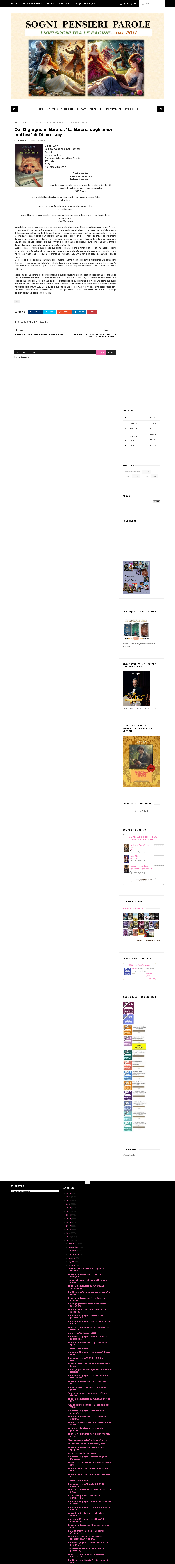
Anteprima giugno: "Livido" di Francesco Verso (87, 1511)
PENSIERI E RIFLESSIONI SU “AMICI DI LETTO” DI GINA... (89, 1205)
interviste (145, 191)
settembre (74, 969)
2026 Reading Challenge (139, 679)
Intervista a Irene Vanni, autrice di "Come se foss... (89, 1392)
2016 (68, 944)
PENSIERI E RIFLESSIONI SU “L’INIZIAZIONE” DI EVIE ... (89, 1115)
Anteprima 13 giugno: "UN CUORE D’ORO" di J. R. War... (89, 1306)
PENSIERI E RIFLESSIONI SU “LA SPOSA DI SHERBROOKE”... (86, 1002)
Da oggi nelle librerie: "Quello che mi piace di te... (89, 1328)
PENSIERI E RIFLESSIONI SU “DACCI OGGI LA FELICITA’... (87, 1455)
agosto (72, 973)
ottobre (73, 965)
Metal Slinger (135, 570)
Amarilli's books (134, 622)
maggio (73, 1528)
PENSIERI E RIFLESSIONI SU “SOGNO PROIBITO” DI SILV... (89, 1410)
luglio (71, 976)
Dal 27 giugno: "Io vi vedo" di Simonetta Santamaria (87, 1019)
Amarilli (135, 683)
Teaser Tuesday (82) (78, 1195)
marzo (72, 1536)
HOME (40, 110)
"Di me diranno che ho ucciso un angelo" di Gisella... (88, 1416)
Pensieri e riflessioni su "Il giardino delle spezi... (87, 1058)
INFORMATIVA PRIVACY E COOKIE (121, 110)
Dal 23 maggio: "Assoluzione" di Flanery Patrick (87, 1369)
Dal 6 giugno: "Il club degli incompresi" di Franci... (88, 1287)
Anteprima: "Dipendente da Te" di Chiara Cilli (89, 1292)
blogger (94, 357)
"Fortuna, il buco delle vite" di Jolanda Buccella (86, 984)
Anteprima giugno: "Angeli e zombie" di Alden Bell (87, 1517)
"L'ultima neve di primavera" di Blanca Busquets (86, 1386)
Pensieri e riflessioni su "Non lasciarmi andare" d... (86, 1229)
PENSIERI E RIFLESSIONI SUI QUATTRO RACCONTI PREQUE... (85, 1312)
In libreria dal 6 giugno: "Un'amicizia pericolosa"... (85, 1144)
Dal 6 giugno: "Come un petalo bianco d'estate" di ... (86, 1246)
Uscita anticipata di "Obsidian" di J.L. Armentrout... (86, 1211)
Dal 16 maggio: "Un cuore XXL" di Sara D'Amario (86, 1427)
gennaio (73, 1543)
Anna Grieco (135, 585)
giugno (72, 980)
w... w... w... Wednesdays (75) (82, 1302)
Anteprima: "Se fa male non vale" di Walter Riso (89, 1282)
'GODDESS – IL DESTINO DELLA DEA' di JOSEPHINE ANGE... (85, 1422)
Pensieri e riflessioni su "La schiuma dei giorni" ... (87, 1132)
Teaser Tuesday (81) (78, 1317)
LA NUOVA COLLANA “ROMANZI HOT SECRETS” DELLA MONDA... (85, 1252)
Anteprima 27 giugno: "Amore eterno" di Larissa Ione (87, 1052)
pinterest (139, 149)
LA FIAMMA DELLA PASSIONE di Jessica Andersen (86, 1398)
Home (16, 124)
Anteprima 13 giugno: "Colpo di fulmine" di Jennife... (88, 1351)
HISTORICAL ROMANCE (33, 4)
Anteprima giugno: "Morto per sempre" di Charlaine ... (88, 1476)
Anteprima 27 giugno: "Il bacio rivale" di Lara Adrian (89, 1037)
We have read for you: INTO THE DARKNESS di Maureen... (90, 1339)
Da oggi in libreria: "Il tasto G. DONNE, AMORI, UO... (86, 1199)
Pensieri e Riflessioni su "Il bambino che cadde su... (87, 1025)
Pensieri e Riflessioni (132, 186)
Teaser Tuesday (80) (78, 1459)
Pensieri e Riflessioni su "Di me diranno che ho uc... (89, 1079)
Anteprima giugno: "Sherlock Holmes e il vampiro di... (87, 1493)
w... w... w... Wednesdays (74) (82, 1444)
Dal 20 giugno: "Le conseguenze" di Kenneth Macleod (89, 1085)
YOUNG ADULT (64, 4)
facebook (105, 357)
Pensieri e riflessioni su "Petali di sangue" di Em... (89, 1505)
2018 (68, 937)
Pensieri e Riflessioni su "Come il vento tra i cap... (89, 1334)
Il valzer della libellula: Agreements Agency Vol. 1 (141, 581)
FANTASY (51, 4)
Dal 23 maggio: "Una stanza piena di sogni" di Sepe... (89, 1345)
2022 (68, 922)
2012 (68, 1548)
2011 (68, 1551)
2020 (68, 930)
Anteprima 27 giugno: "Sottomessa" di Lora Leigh (89, 1068)
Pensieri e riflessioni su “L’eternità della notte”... (87, 1097)
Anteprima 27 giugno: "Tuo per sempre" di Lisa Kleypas (88, 1091)
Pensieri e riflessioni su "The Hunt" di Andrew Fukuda (86, 1470)
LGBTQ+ (78, 4)
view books (152, 693)
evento (127, 191)
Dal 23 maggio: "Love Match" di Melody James (87, 1103)
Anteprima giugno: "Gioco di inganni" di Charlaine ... (87, 1482)
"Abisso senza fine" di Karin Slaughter (86, 1158)
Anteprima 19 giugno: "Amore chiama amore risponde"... (89, 1217)
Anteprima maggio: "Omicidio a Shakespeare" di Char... (83, 1499)
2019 (68, 933)
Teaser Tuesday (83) (78, 1063)
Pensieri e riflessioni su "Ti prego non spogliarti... (86, 1163)
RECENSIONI (67, 110)
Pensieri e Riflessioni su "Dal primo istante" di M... (89, 1184)
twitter (139, 154)
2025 (68, 911)
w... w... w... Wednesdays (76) (82, 1168)
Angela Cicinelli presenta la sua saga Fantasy (86, 1363)
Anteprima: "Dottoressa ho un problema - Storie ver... (88, 1449)
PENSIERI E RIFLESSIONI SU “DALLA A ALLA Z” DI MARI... (89, 1523)
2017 (68, 940)
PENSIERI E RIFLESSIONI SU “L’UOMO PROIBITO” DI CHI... (89, 1150)
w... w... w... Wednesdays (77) (82, 1048)
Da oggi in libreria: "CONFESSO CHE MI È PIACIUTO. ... (87, 1073)
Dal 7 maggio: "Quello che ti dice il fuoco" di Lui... (89, 1464)
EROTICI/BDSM (91, 4)
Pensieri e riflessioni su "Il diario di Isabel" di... (88, 1375)
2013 (68, 955)
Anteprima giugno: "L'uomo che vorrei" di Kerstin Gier (88, 1258)
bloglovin (139, 132)
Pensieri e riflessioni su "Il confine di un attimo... (87, 1013)
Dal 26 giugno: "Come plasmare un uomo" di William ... (89, 1007)
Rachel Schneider (136, 573)
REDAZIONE (96, 110)
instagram (139, 143)
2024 (68, 915)
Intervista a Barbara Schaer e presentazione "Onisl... (89, 1138)
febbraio (73, 1539)
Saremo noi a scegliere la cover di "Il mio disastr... (87, 1109)
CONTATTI (81, 110)
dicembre (73, 958)
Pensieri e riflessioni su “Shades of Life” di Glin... (88, 1241)
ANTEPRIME (52, 110)
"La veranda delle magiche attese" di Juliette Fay (86, 1264)
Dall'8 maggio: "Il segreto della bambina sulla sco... (87, 1404)
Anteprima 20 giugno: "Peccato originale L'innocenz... (87, 1172)
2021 (68, 926)
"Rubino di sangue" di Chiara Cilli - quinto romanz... (88, 996)
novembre (74, 962)
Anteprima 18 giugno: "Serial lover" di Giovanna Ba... (86, 1235)
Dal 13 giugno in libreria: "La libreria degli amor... (88, 1276)
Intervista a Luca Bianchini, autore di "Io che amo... (89, 1178)
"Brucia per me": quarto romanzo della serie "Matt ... (89, 1120)
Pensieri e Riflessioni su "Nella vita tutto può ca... (89, 1488)
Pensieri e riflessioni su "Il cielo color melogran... (85, 990)
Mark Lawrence (136, 564)
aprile (72, 1532)
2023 (68, 919)
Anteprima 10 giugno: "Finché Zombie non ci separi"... (89, 1439)
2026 (68, 908)
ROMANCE (15, 4)
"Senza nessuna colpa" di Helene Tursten (88, 1155)
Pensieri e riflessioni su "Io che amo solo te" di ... (89, 1297)
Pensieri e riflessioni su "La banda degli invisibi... (87, 1381)
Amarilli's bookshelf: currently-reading (143, 552)
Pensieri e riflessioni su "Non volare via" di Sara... (88, 1357)
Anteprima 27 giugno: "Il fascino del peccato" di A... (85, 1031)
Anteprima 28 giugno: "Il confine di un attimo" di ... (86, 1126)
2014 (68, 951)
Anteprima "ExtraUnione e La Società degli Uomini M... (88, 1322)
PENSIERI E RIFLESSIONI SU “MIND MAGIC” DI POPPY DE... (88, 1043)
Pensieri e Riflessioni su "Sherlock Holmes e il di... (89, 1433)
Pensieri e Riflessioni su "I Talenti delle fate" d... (89, 1190)
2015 (68, 948)
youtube (139, 160)
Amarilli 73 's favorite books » (148, 655)
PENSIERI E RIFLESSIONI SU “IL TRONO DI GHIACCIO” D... (86, 1270)
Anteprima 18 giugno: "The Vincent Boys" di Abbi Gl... (89, 1223)
